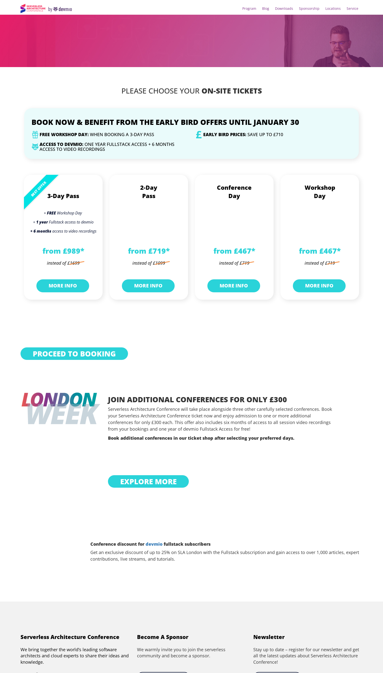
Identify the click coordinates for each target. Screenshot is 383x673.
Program (249, 8)
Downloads (284, 8)
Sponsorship (309, 8)
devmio (154, 544)
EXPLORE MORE (148, 481)
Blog (265, 8)
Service (352, 8)
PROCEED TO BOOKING (74, 354)
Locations (333, 8)
